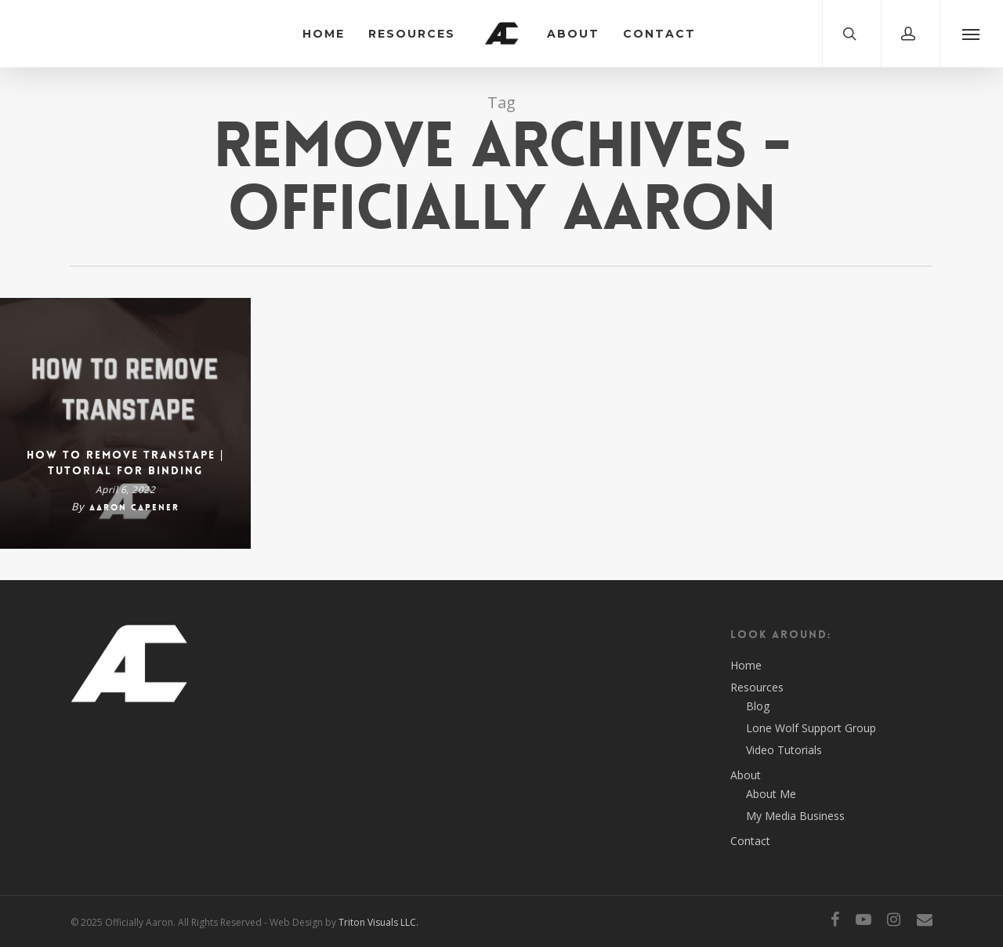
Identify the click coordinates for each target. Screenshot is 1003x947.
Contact (659, 33)
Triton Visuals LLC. (378, 922)
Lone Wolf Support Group (811, 727)
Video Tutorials (784, 749)
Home (323, 33)
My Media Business (795, 815)
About (573, 33)
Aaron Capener (134, 507)
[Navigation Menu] (971, 33)
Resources (411, 33)
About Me (771, 793)
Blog (757, 705)
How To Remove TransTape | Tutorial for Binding (126, 462)
